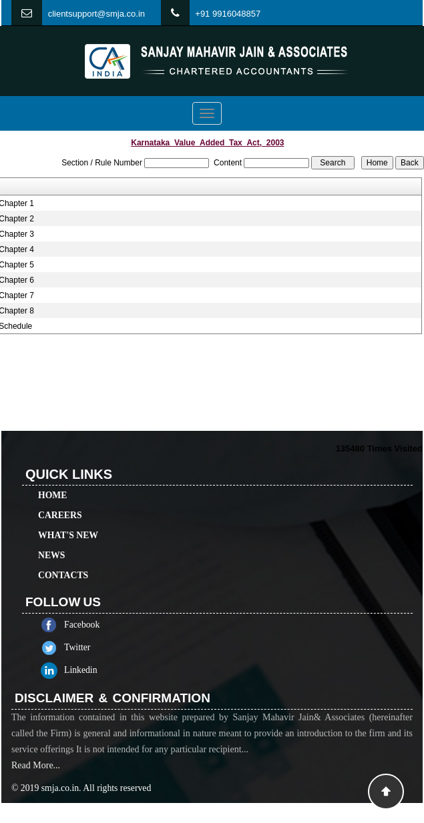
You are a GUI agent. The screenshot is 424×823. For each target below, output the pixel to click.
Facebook (101, 625)
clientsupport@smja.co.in (96, 14)
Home (52, 476)
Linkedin (100, 670)
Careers (60, 496)
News (51, 536)
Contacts (63, 556)
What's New (68, 516)
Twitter (96, 647)
